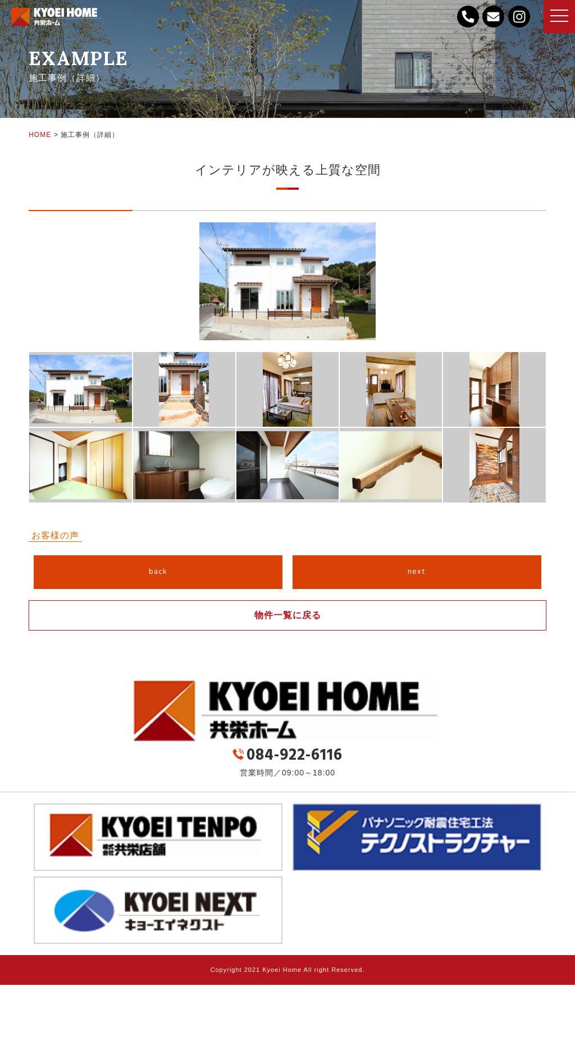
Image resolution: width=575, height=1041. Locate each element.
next (417, 571)
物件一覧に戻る (287, 615)
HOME (40, 135)
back (158, 571)
